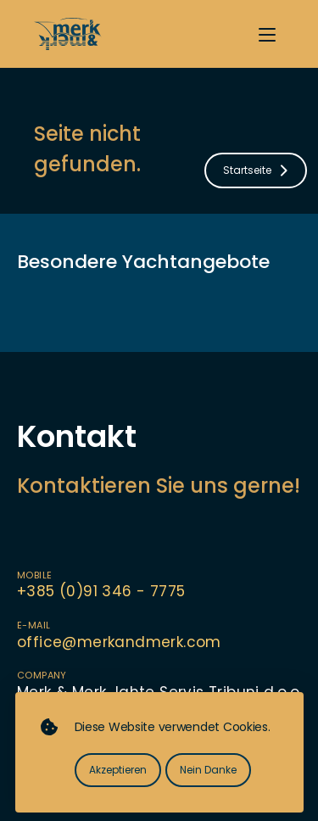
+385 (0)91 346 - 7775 (101, 591)
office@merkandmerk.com (119, 642)
